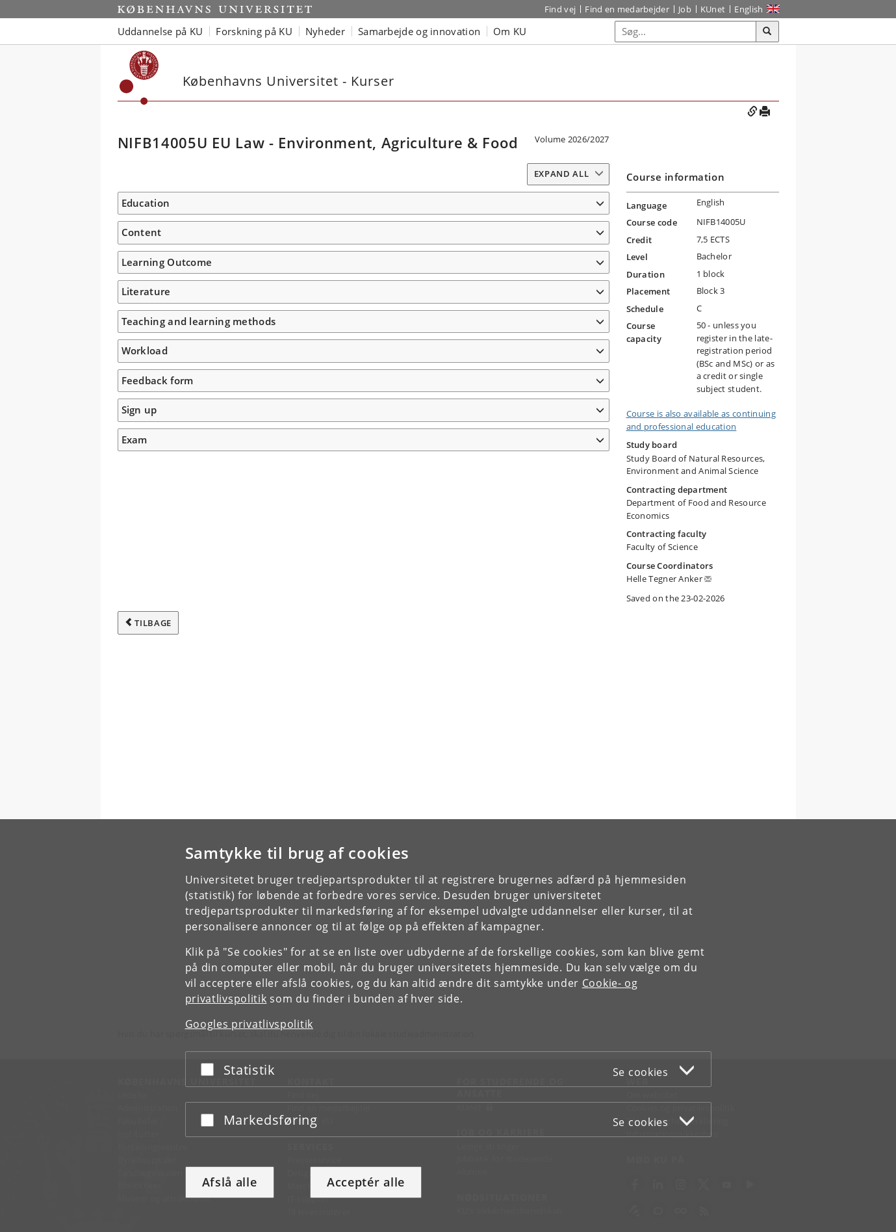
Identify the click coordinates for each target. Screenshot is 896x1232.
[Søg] (767, 32)
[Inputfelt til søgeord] (686, 31)
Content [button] (142, 289)
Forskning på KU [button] (254, 31)
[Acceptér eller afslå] (210, 1069)
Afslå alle (229, 1182)
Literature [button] (146, 754)
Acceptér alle (366, 1182)
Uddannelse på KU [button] (160, 31)
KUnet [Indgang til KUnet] (713, 9)
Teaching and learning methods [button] (199, 815)
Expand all (561, 173)
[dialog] (448, 1025)
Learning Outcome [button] (167, 452)
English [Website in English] (748, 9)
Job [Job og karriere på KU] (684, 9)
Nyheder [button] (325, 31)
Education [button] (146, 202)
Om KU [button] (510, 31)
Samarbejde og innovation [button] (419, 31)
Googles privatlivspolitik (249, 1024)
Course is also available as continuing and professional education (701, 420)
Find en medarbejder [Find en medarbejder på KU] (627, 9)
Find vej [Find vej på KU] (560, 9)
